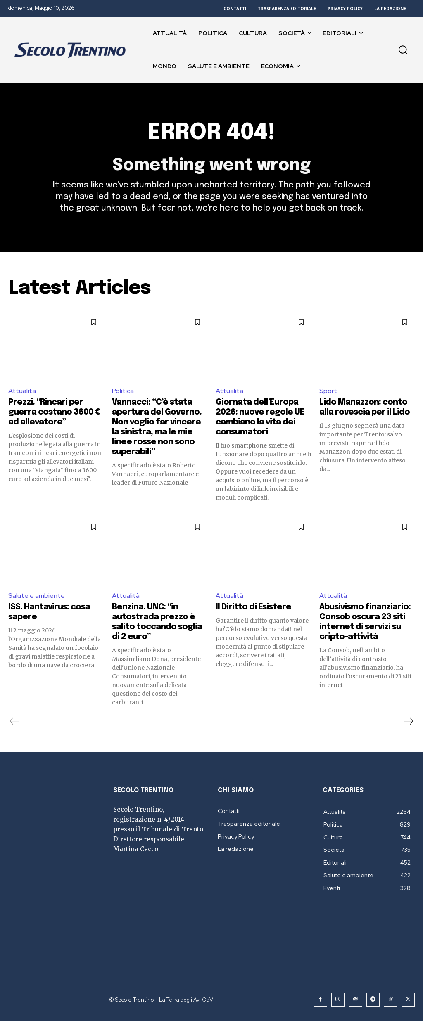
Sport (328, 390)
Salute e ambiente (36, 595)
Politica (123, 390)
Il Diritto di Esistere (253, 607)
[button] (403, 50)
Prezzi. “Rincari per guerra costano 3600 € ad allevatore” (54, 412)
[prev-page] (14, 721)
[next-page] (408, 721)
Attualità (22, 390)
